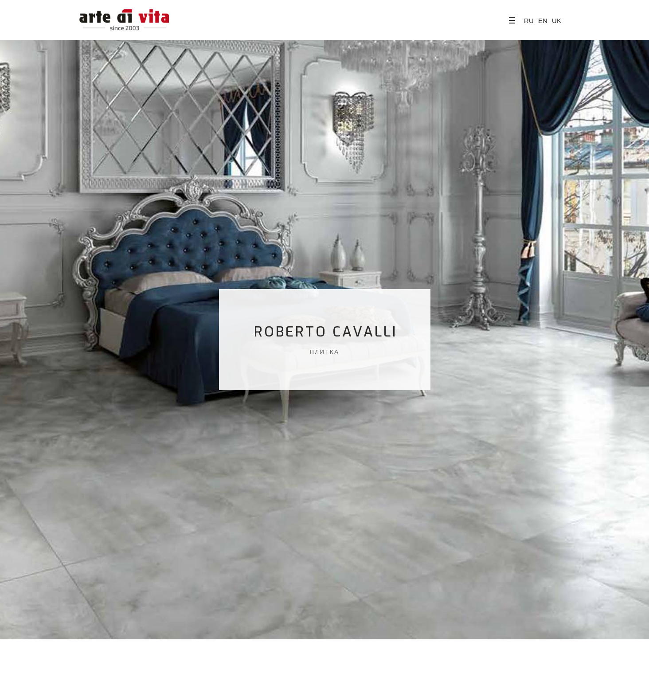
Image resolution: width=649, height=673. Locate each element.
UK (556, 20)
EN (542, 20)
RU (529, 20)
